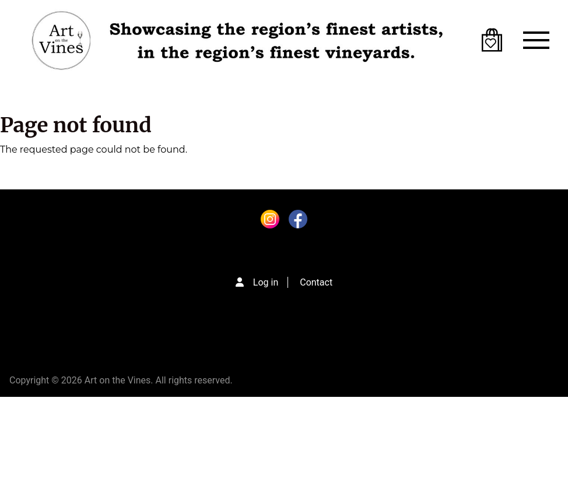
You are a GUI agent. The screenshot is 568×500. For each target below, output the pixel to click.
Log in (265, 282)
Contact (316, 282)
